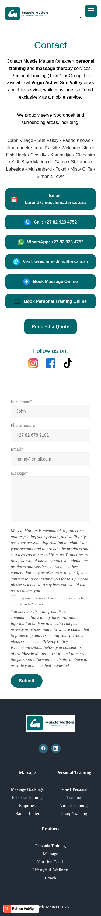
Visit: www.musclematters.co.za (50, 261)
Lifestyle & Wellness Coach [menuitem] (50, 874)
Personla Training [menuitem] (50, 845)
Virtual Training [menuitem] (74, 805)
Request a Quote (50, 326)
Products (50, 828)
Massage (27, 772)
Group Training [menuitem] (73, 813)
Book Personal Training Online (50, 301)
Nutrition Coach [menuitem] (51, 862)
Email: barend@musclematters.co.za (48, 199)
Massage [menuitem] (50, 854)
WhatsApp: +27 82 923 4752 (50, 242)
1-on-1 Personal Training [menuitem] (74, 793)
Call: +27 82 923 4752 (50, 222)
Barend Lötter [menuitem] (27, 813)
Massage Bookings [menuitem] (27, 789)
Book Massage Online (50, 281)
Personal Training (73, 772)
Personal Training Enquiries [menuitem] (27, 801)
